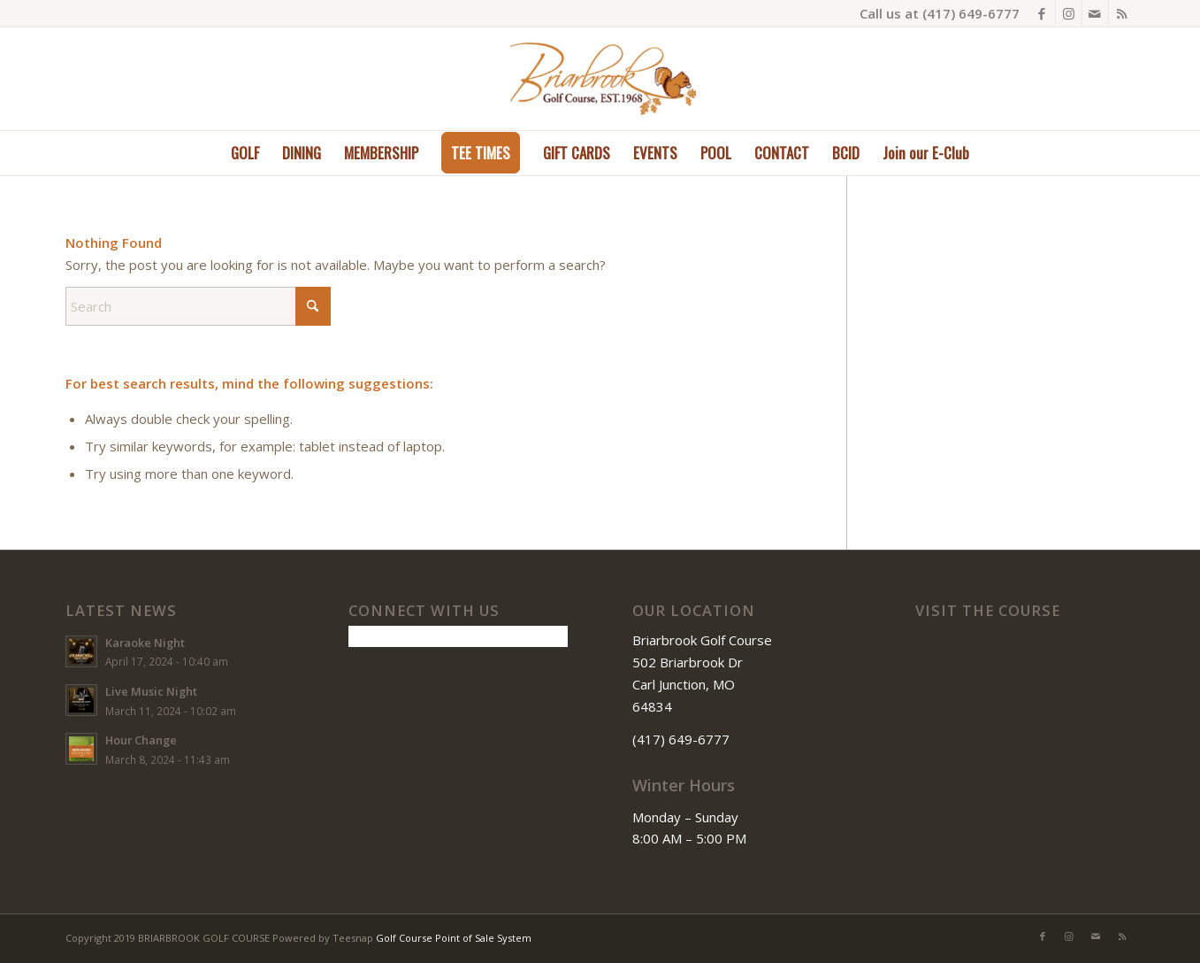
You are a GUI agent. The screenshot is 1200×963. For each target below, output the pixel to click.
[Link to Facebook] (1042, 13)
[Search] (198, 306)
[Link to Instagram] (1069, 13)
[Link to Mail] (1095, 13)
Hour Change (141, 740)
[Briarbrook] (600, 78)
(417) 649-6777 (971, 13)
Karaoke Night (145, 643)
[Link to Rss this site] (1122, 13)
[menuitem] (245, 153)
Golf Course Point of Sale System (453, 937)
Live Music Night (151, 691)
